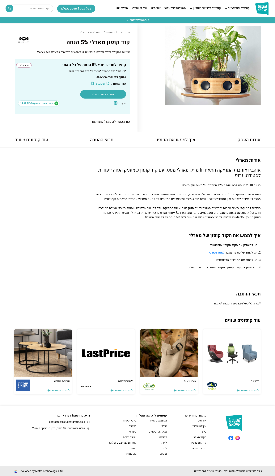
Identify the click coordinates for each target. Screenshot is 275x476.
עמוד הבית (124, 32)
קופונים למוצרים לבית (102, 32)
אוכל (164, 426)
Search (9, 8)
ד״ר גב (255, 381)
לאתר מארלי (217, 252)
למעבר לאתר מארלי (103, 94)
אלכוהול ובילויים (158, 432)
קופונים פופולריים (239, 8)
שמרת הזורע (62, 381)
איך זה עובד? (139, 8)
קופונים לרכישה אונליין (207, 8)
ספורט (132, 432)
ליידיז (164, 443)
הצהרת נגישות (198, 448)
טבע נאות (190, 381)
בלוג (204, 432)
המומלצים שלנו (158, 421)
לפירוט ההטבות (248, 390)
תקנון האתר (199, 437)
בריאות (132, 426)
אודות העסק (249, 139)
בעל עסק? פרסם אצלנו (76, 8)
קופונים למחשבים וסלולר (122, 443)
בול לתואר (130, 454)
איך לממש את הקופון (175, 139)
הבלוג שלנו (121, 8)
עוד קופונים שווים (31, 139)
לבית (164, 448)
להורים (163, 437)
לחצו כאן (98, 122)
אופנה (163, 454)
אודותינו (156, 8)
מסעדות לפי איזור (175, 8)
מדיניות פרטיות (198, 443)
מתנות (133, 448)
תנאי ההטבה (101, 139)
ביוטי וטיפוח (129, 421)
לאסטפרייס (125, 381)
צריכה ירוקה (129, 437)
